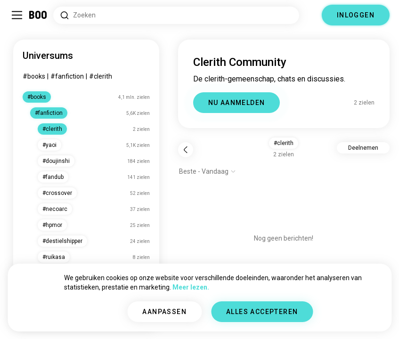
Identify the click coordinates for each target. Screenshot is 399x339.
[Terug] (185, 149)
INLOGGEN (356, 15)
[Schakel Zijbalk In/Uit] (17, 15)
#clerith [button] (283, 143)
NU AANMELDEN (236, 102)
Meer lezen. (190, 287)
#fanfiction (67, 76)
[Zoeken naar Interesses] (176, 15)
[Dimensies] (310, 15)
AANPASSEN (164, 311)
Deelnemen (363, 148)
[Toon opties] (207, 171)
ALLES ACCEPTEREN (262, 311)
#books (34, 76)
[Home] (38, 15)
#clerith (100, 76)
